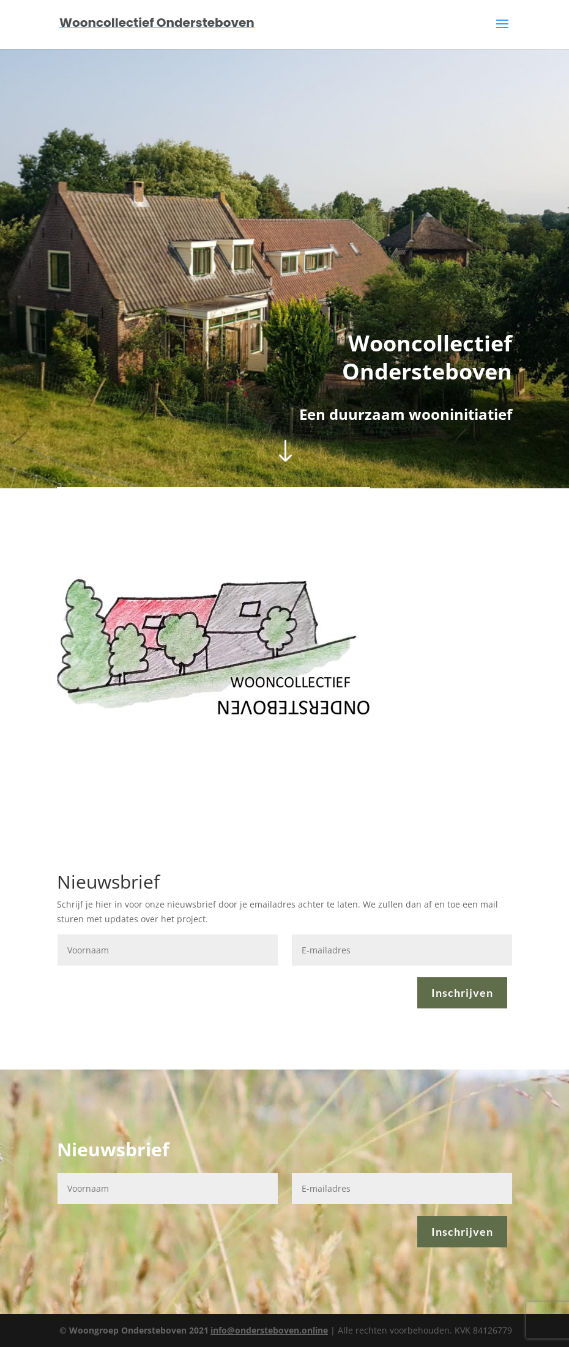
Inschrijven (462, 992)
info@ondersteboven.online (269, 1330)
